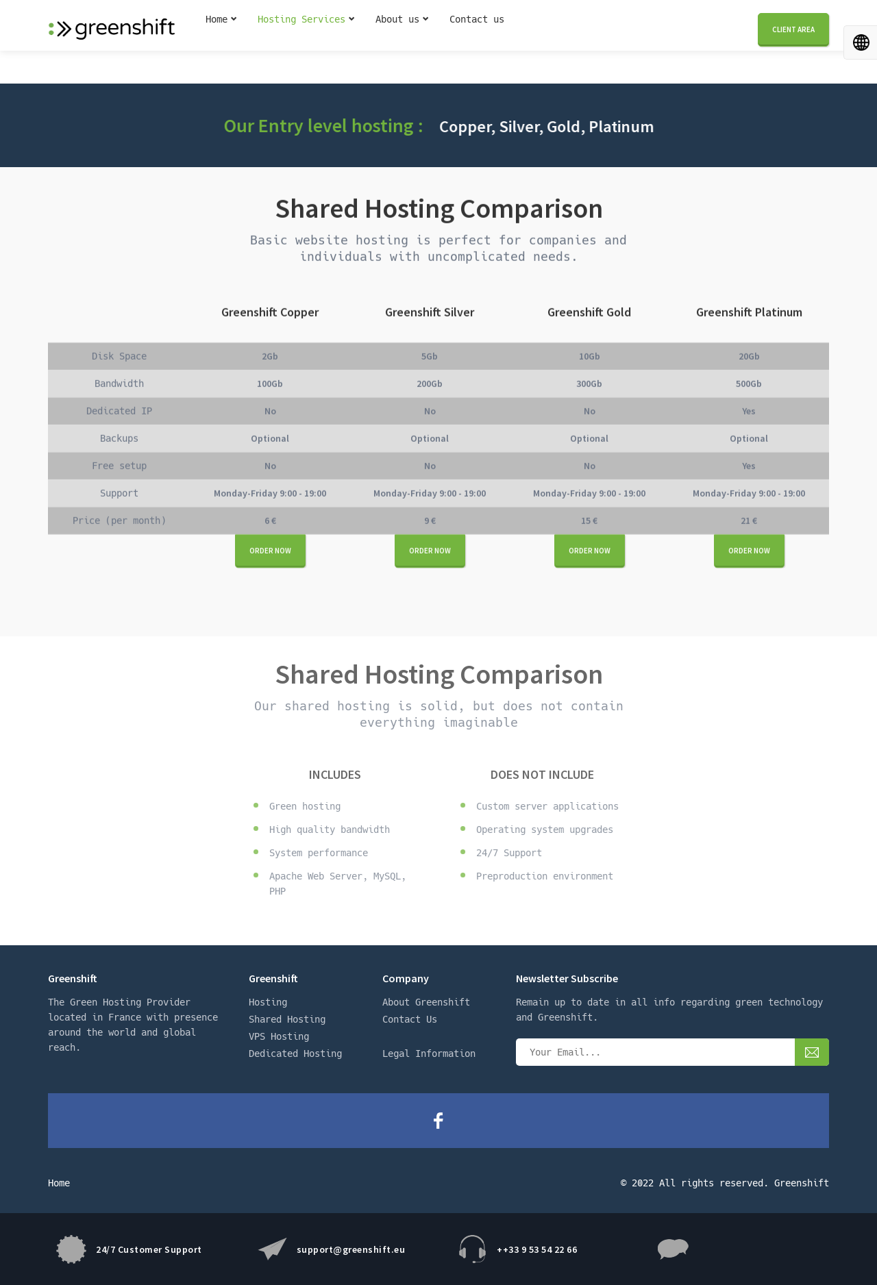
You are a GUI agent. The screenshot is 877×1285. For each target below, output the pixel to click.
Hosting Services (301, 43)
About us (397, 43)
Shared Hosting (287, 1019)
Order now (270, 551)
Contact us (476, 43)
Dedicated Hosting (295, 1053)
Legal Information (428, 1053)
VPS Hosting (279, 1036)
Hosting (268, 1002)
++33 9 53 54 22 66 (537, 1249)
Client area (793, 42)
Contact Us (409, 1019)
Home (216, 43)
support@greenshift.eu (351, 1249)
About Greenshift (426, 1002)
